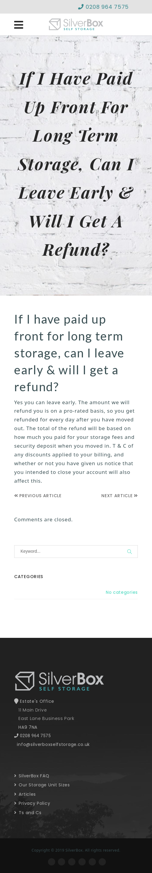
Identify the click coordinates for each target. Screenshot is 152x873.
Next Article (119, 495)
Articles (25, 794)
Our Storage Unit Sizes (42, 785)
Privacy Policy (32, 803)
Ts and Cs (28, 813)
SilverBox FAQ (31, 776)
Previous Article (38, 495)
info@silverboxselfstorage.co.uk (53, 744)
